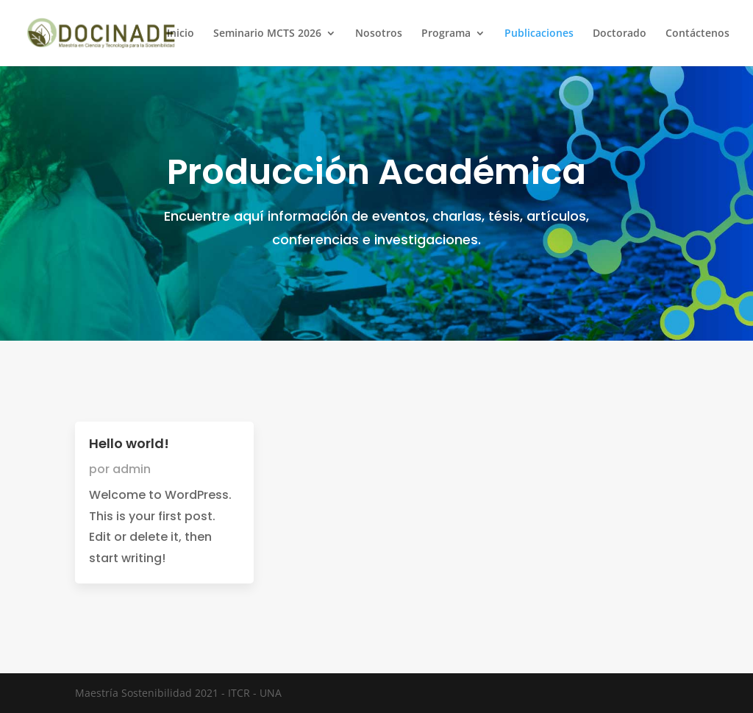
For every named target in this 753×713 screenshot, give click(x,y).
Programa (446, 34)
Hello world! (129, 443)
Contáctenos (697, 34)
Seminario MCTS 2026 (267, 34)
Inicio (180, 34)
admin (132, 469)
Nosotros (378, 34)
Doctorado (619, 34)
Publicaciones (539, 34)
